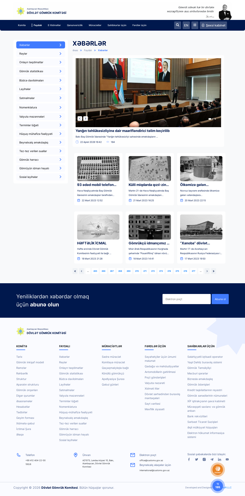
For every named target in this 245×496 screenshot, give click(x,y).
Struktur (21, 379)
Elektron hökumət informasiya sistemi (205, 435)
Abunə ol (220, 299)
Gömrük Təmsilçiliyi (199, 367)
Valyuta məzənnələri (40, 116)
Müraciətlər (95, 25)
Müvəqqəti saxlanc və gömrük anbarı (206, 408)
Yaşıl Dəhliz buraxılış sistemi (204, 362)
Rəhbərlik (22, 373)
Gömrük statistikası (71, 373)
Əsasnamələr (24, 401)
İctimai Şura (23, 429)
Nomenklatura (68, 406)
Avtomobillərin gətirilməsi (160, 371)
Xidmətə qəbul (25, 423)
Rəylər (40, 53)
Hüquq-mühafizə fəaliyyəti (40, 133)
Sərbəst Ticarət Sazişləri (202, 421)
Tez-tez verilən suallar (40, 151)
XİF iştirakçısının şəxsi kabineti (206, 401)
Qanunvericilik (75, 25)
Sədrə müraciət (111, 356)
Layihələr (40, 89)
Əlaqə (20, 434)
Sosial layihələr (40, 176)
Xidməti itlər (152, 388)
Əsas (75, 50)
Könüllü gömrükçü (113, 373)
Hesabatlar (23, 406)
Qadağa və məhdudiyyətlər (162, 366)
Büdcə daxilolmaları (40, 80)
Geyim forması (25, 417)
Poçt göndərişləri (155, 377)
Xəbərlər (40, 45)
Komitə (22, 25)
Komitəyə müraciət (113, 362)
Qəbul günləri (110, 384)
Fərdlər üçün (139, 25)
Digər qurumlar (25, 395)
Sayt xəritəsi (152, 403)
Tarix (19, 356)
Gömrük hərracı (40, 159)
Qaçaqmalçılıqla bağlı (115, 367)
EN (186, 25)
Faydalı (37, 25)
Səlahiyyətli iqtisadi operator (205, 356)
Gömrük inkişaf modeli (30, 362)
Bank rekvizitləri (197, 416)
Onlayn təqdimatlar (40, 62)
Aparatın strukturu (27, 384)
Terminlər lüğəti (40, 125)
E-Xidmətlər (54, 25)
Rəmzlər (21, 367)
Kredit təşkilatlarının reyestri (204, 390)
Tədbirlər (21, 412)
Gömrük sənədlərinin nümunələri (207, 395)
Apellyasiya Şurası (113, 379)
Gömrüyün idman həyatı (40, 168)
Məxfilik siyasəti (154, 409)
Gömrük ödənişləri (198, 384)
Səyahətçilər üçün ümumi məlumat (160, 358)
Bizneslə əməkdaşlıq (200, 379)
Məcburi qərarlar (197, 373)
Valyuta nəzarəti (155, 383)
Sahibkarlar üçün (117, 25)
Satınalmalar (66, 390)
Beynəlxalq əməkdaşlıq (40, 142)
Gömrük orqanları (27, 390)
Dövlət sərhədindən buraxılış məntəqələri (162, 396)
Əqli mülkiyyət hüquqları (202, 427)
